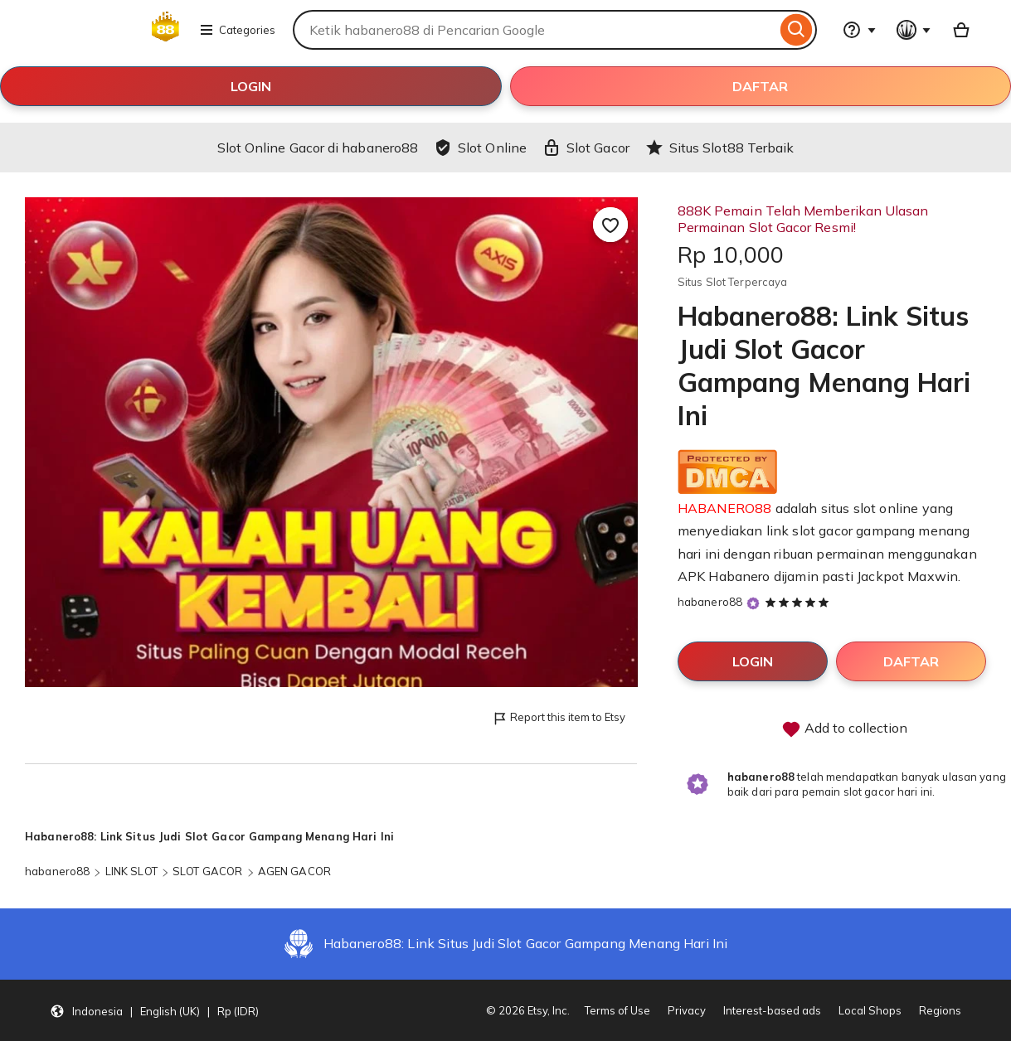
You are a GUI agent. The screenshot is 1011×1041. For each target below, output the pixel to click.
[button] (154, 1010)
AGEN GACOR (294, 871)
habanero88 (710, 601)
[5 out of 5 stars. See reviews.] (800, 601)
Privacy (687, 1010)
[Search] (796, 30)
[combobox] (534, 30)
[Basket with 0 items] (961, 30)
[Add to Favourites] (610, 224)
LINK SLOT (131, 871)
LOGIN (251, 86)
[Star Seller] (753, 603)
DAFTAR (760, 86)
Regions (940, 1010)
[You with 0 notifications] (914, 30)
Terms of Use (617, 1010)
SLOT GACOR (207, 871)
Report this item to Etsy (558, 718)
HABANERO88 (725, 508)
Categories (237, 29)
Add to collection (844, 729)
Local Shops (870, 1010)
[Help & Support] (859, 30)
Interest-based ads (772, 1010)
